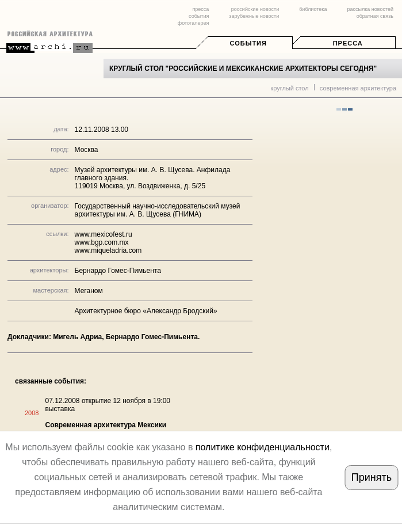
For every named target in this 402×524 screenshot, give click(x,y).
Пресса (348, 43)
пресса (200, 9)
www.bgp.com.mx (102, 242)
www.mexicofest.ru (103, 234)
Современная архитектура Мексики (105, 425)
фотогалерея (193, 23)
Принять (371, 477)
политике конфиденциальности (263, 447)
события (199, 16)
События (248, 43)
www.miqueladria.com (108, 250)
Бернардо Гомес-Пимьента (118, 271)
